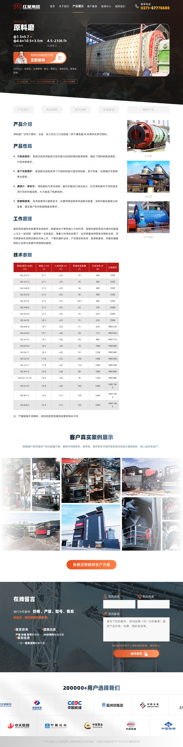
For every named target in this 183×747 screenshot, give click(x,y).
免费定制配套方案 (49, 57)
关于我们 (64, 6)
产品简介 (23, 109)
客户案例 (92, 6)
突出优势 (52, 109)
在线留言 (108, 109)
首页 (52, 6)
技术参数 (80, 109)
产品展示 (78, 6)
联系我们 (120, 6)
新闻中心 (106, 6)
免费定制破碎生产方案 (91, 564)
